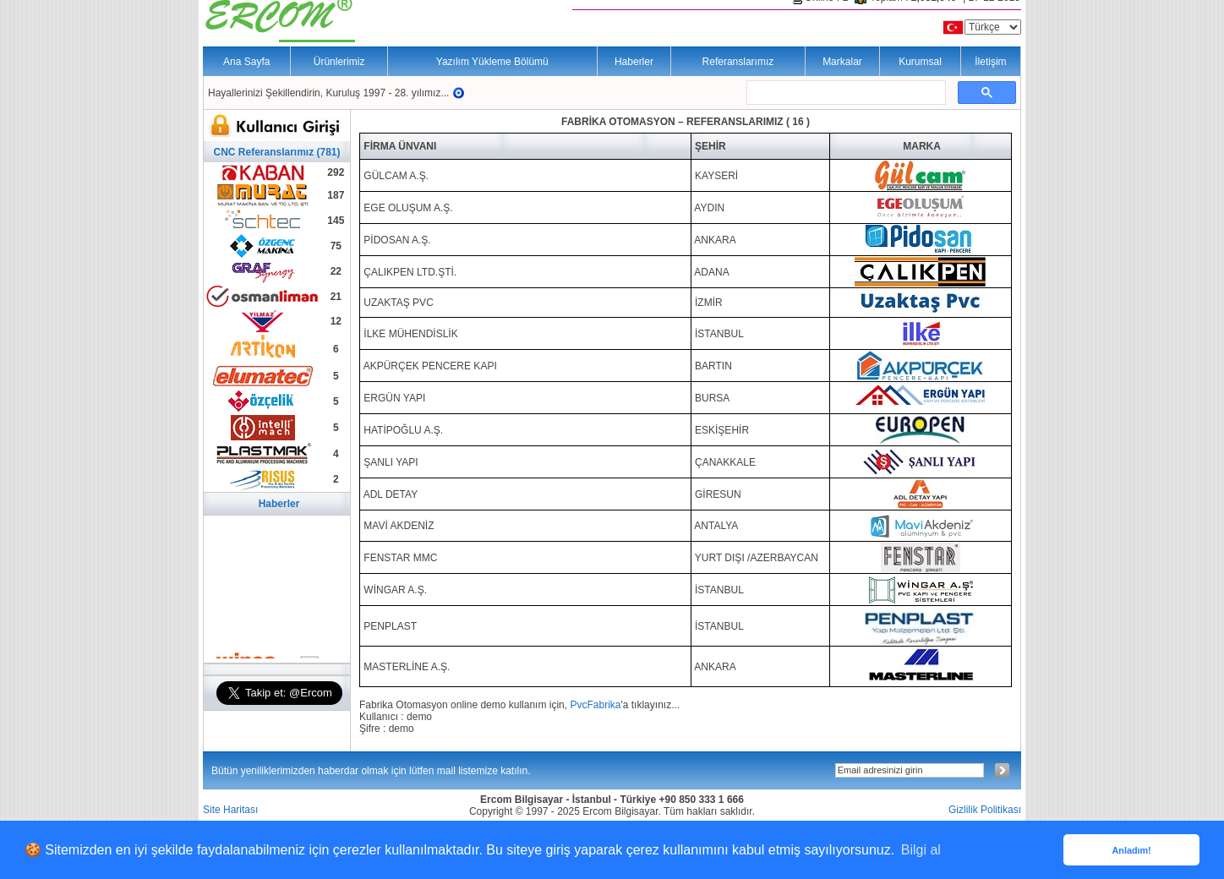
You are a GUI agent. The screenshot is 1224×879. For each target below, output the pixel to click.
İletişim (990, 62)
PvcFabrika (595, 705)
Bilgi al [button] (921, 850)
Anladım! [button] (1131, 850)
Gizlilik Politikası (984, 810)
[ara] (844, 93)
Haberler (634, 62)
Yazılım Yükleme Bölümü (492, 62)
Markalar (842, 62)
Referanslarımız (738, 62)
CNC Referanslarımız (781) (276, 152)
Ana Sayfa (246, 62)
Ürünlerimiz (339, 62)
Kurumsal (920, 62)
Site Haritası (230, 810)
